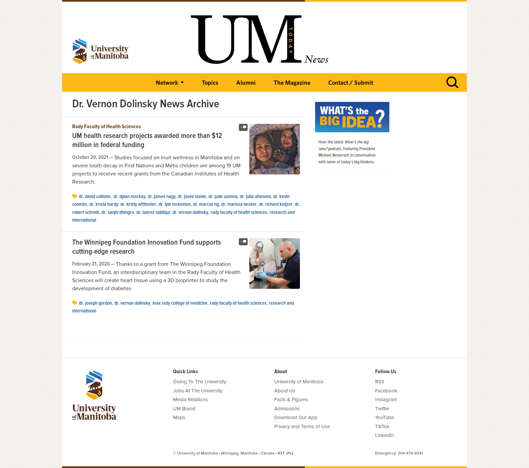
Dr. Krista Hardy (103, 204)
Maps (179, 417)
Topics (210, 82)
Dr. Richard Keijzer (276, 204)
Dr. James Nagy (161, 196)
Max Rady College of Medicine (179, 303)
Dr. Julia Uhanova (255, 196)
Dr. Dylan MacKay (129, 196)
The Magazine (292, 82)
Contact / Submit (350, 82)
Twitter (382, 409)
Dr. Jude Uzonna (223, 196)
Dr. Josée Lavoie (192, 196)
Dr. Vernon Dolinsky (190, 212)
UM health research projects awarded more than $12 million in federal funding (147, 141)
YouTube (384, 417)
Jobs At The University (197, 391)
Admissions (287, 409)
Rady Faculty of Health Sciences (106, 127)
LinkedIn (384, 435)
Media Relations (190, 399)
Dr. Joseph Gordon (95, 303)
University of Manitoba (298, 382)
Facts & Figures (291, 399)
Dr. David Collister (95, 196)
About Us (284, 391)
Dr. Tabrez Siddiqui (153, 212)
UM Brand (184, 409)
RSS (379, 382)
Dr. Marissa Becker (239, 204)
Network (167, 82)
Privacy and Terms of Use (302, 426)
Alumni (246, 82)
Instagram (386, 399)
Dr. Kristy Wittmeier (138, 204)
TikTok (382, 426)
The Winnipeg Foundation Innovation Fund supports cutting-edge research (146, 247)
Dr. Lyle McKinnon (175, 204)
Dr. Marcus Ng (206, 204)
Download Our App (295, 417)
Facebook (386, 391)
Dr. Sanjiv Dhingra (118, 212)
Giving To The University (199, 382)
